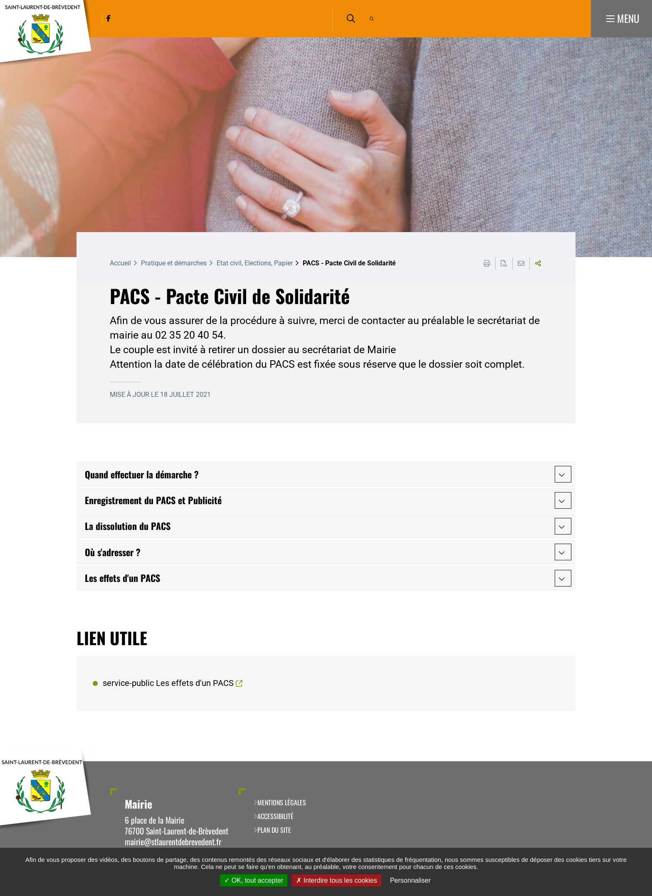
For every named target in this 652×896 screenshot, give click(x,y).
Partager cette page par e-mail (521, 263)
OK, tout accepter (253, 880)
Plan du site (274, 830)
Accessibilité (275, 816)
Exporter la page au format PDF (504, 263)
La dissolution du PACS (127, 525)
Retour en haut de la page (633, 761)
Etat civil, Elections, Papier (255, 263)
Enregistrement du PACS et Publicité (153, 500)
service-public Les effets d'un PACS (168, 683)
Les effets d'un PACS (122, 577)
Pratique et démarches (174, 263)
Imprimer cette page (487, 263)
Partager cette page (538, 263)
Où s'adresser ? (113, 552)
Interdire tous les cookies (336, 880)
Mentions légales (281, 802)
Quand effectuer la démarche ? (142, 474)
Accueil (120, 263)
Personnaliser (410, 880)
